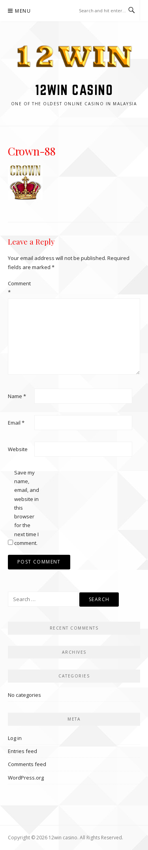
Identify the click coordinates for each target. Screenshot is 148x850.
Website (18, 449)
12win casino (74, 90)
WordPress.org (26, 777)
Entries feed (22, 751)
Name (17, 396)
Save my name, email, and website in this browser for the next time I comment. (26, 508)
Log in (15, 738)
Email (16, 422)
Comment (19, 288)
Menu (23, 11)
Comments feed (27, 764)
